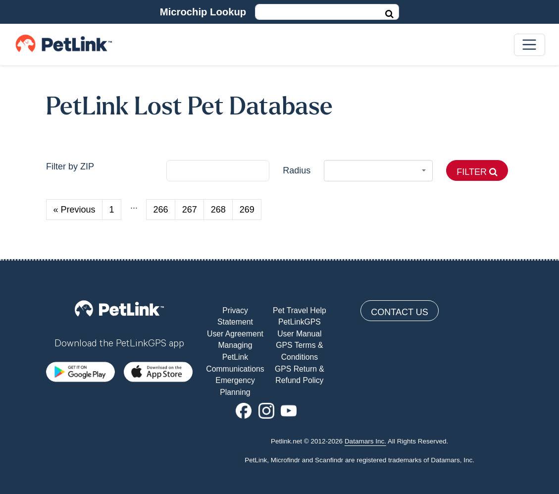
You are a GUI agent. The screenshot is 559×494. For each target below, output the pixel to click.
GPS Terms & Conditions (299, 351)
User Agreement (235, 333)
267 (189, 210)
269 (247, 210)
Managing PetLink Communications (235, 357)
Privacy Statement (235, 316)
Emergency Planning (235, 386)
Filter (477, 172)
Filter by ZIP (70, 166)
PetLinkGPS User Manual (299, 328)
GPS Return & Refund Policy (299, 375)
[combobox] (378, 170)
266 (160, 210)
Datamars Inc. (365, 441)
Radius (296, 170)
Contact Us (399, 312)
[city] (218, 170)
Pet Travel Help (299, 310)
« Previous (74, 210)
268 (218, 210)
